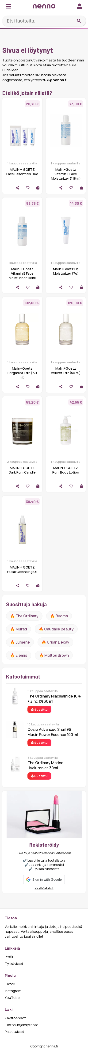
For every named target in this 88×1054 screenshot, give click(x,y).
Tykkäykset (14, 963)
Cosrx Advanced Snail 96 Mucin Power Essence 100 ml (52, 732)
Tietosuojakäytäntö (21, 1024)
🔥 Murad (18, 629)
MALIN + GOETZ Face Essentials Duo (22, 171)
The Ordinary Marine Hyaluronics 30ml (45, 765)
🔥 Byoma (59, 615)
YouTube (12, 997)
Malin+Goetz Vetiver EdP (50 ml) (66, 370)
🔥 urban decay (55, 642)
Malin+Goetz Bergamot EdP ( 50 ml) (22, 372)
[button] (44, 879)
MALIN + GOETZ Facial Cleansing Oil (22, 569)
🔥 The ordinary (24, 615)
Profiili (9, 956)
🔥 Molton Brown (54, 655)
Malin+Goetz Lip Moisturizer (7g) (66, 271)
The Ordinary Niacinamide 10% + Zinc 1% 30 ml (54, 699)
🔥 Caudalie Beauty (56, 629)
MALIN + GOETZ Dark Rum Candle (22, 470)
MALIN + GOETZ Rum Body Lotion (65, 470)
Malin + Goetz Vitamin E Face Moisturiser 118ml (22, 273)
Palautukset (14, 1031)
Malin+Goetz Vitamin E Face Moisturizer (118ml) (66, 174)
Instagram (13, 990)
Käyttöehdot (44, 888)
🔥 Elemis (18, 655)
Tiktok (10, 984)
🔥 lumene (20, 642)
